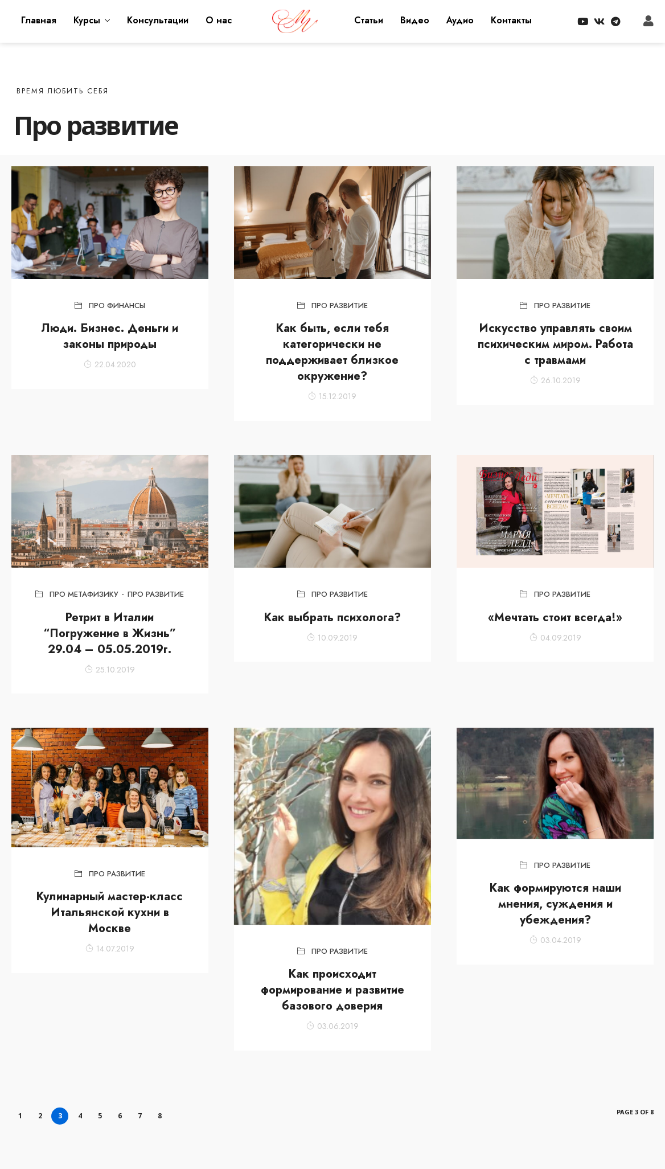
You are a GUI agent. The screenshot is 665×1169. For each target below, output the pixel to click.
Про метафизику (84, 594)
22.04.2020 (110, 364)
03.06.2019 (332, 1026)
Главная (38, 20)
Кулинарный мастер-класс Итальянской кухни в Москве (109, 912)
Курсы (86, 20)
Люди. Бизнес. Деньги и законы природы (109, 336)
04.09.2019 (555, 637)
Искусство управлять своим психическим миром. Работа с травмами (555, 344)
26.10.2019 (555, 380)
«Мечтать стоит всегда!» (555, 617)
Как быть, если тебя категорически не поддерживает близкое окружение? (332, 352)
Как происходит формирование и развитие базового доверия (332, 990)
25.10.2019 (110, 669)
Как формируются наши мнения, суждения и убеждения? (555, 904)
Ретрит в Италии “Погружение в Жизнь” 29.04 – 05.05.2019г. (109, 633)
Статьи (368, 20)
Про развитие (339, 305)
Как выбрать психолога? (332, 617)
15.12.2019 (332, 396)
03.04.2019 (555, 940)
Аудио (460, 20)
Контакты (511, 20)
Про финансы (117, 305)
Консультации (157, 20)
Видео (414, 20)
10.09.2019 (332, 637)
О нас (219, 20)
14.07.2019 (109, 948)
